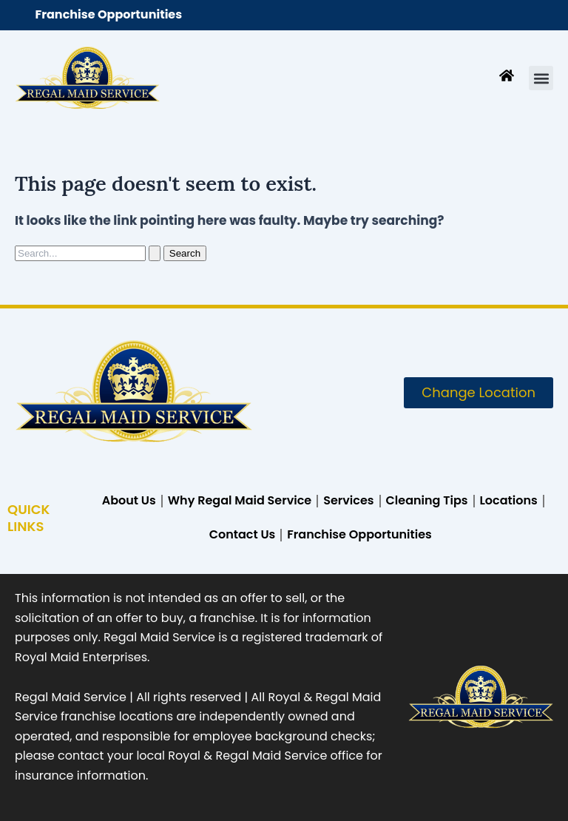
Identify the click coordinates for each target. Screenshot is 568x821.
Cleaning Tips (427, 500)
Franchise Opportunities (108, 14)
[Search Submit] (154, 253)
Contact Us (242, 534)
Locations (509, 500)
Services (348, 500)
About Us (129, 500)
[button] (541, 78)
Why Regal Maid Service (239, 500)
